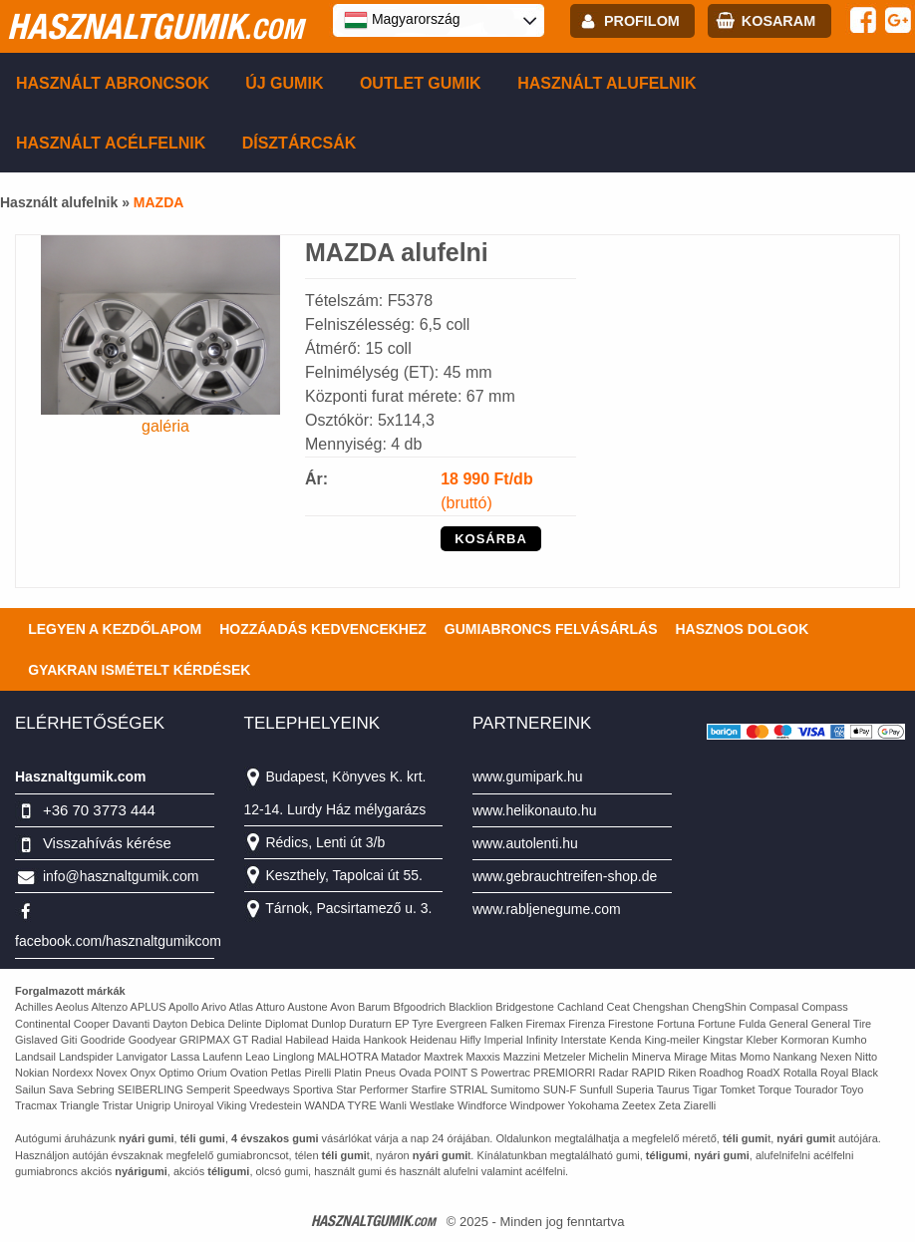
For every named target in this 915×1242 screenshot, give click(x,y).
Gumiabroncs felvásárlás (551, 629)
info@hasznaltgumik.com (121, 876)
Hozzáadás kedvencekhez (323, 629)
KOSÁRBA (491, 538)
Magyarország (402, 20)
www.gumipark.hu (527, 776)
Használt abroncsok (112, 83)
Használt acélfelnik (110, 143)
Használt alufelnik (607, 83)
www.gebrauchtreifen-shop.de (564, 876)
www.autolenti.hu (525, 843)
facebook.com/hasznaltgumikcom (118, 941)
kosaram (778, 21)
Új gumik (284, 83)
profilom (642, 21)
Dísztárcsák (299, 143)
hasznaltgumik (155, 26)
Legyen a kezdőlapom (114, 629)
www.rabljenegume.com (546, 909)
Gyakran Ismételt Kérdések (139, 670)
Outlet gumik (420, 83)
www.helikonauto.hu (534, 810)
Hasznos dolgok (741, 629)
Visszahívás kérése (107, 842)
